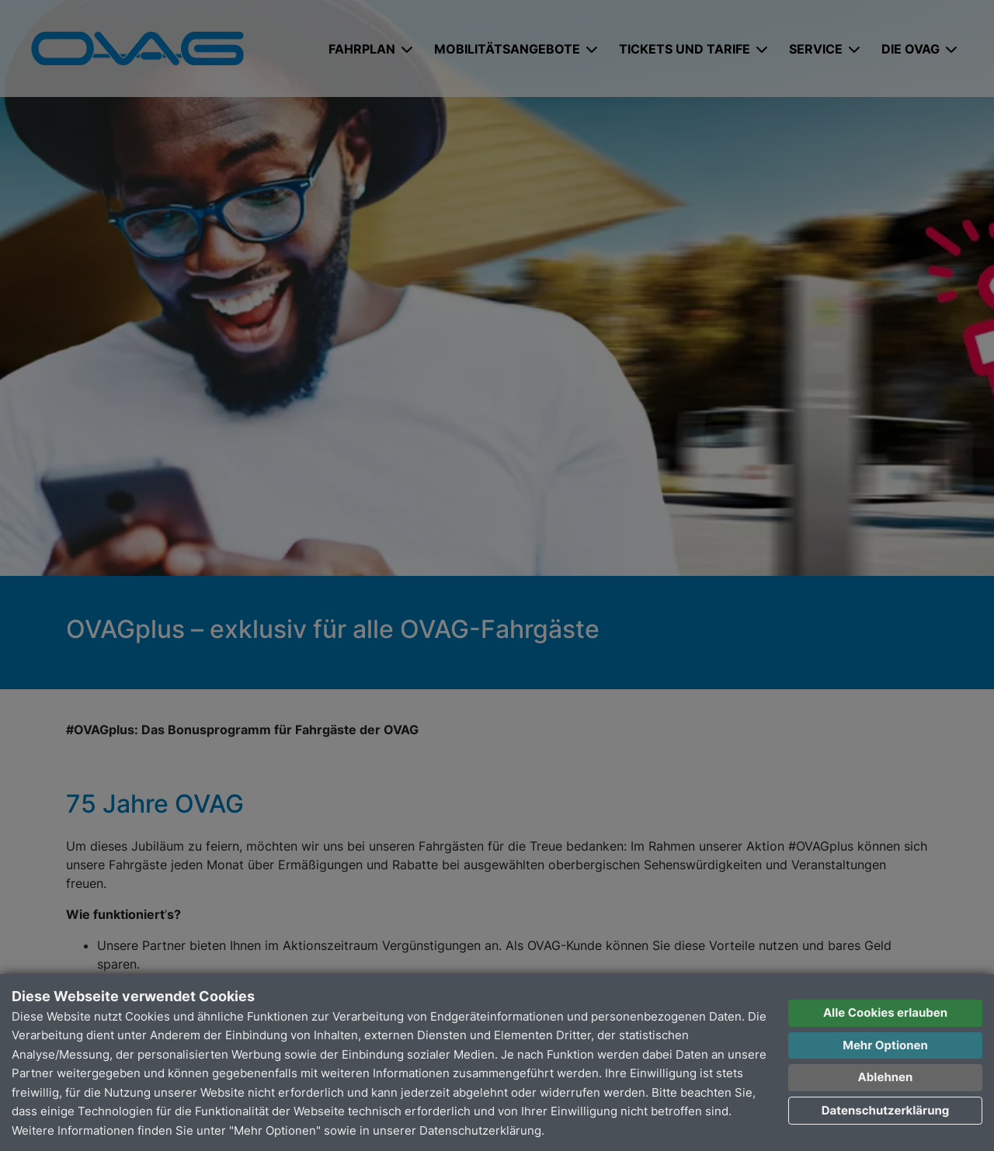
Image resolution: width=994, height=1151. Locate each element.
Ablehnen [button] (885, 1077)
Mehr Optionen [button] (885, 1045)
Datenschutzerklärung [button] (886, 1110)
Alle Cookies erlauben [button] (885, 1012)
